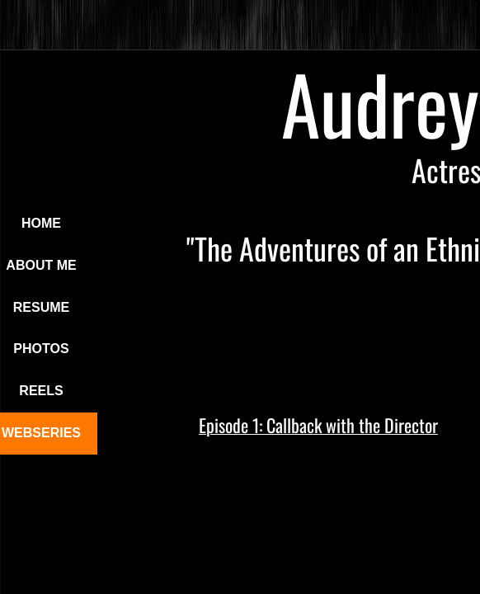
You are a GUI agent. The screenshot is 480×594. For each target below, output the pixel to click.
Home (41, 223)
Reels (41, 391)
